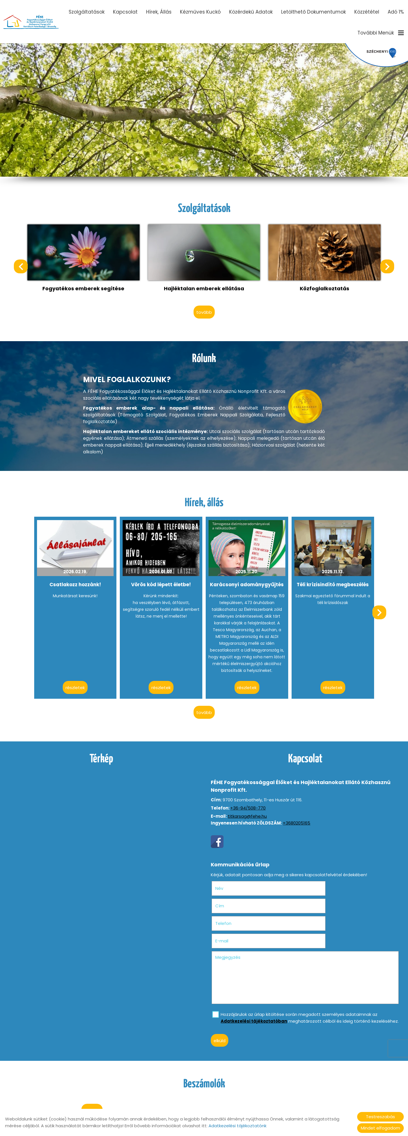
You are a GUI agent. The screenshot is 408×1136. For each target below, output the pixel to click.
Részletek (78, 682)
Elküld (221, 1004)
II (108, 89)
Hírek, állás (159, 11)
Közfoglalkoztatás (321, 284)
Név (230, 880)
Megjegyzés (229, 914)
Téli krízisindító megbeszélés (329, 578)
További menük (380, 32)
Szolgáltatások (87, 11)
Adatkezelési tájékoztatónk (237, 1126)
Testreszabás (380, 1117)
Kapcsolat (125, 11)
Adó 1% (396, 11)
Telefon (234, 897)
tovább (204, 308)
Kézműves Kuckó (200, 11)
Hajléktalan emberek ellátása (204, 284)
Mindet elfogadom (380, 1128)
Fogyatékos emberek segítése (87, 284)
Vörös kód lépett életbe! (162, 578)
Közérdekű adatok (251, 11)
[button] (385, 265)
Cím (315, 880)
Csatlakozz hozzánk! (79, 578)
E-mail (326, 897)
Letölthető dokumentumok (313, 11)
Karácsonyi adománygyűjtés (246, 578)
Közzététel (366, 11)
